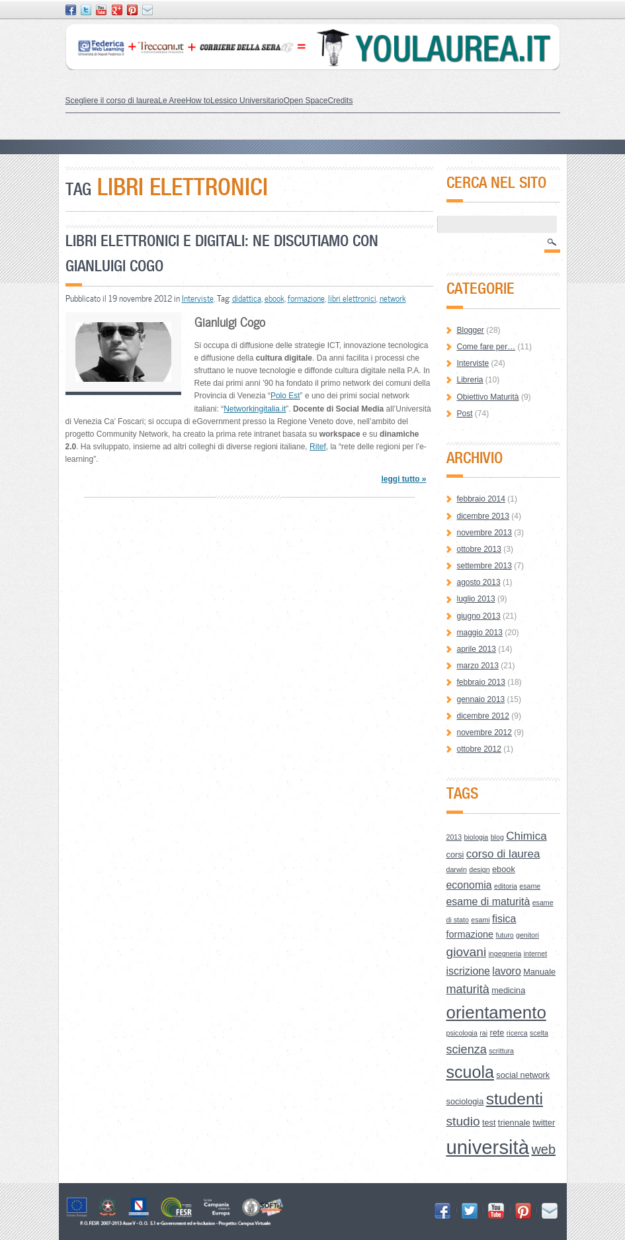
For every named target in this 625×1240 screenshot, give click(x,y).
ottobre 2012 (479, 749)
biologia (476, 837)
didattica (246, 298)
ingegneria (505, 953)
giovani (466, 952)
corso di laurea (503, 854)
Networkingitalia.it (255, 409)
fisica (504, 918)
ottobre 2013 (479, 549)
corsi (455, 855)
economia (469, 885)
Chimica (526, 836)
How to (198, 101)
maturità (467, 989)
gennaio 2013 (481, 699)
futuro (504, 935)
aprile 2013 (476, 649)
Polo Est (285, 395)
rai (483, 1033)
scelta (539, 1033)
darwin (456, 869)
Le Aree (171, 101)
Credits (340, 101)
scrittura (501, 1051)
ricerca (517, 1033)
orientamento (496, 1012)
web (543, 1149)
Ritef (318, 446)
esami (480, 920)
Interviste (198, 298)
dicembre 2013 (483, 516)
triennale (514, 1123)
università (488, 1147)
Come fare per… (486, 346)
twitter (543, 1123)
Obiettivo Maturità (488, 397)
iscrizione (468, 971)
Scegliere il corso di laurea (112, 101)
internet (536, 953)
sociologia (465, 1101)
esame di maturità (488, 901)
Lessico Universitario (247, 101)
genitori (527, 935)
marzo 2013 (478, 665)
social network (523, 1075)
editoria (505, 886)
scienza (466, 1049)
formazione (306, 298)
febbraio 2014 (481, 499)
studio (463, 1121)
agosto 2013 (479, 582)
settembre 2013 (484, 565)
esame (529, 886)
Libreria (470, 379)
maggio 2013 (480, 632)
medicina (508, 990)
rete (496, 1033)
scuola (470, 1072)
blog (497, 837)
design (479, 869)
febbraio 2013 (481, 682)
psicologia (462, 1033)
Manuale (539, 972)
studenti (514, 1099)
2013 (454, 837)
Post (465, 413)
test (489, 1123)
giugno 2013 (479, 616)
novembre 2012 (484, 732)
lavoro (506, 971)
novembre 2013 (484, 532)
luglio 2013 (476, 598)
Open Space (306, 101)
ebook (274, 298)
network (393, 298)
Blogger (470, 330)
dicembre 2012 (483, 716)
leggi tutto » (403, 479)
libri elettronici (352, 298)
